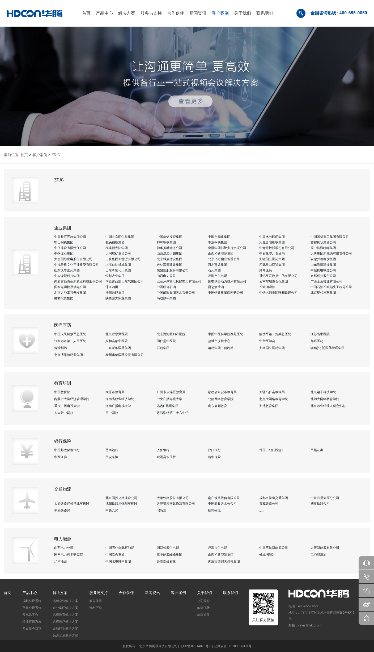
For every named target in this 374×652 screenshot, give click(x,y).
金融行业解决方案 (65, 628)
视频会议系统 (31, 601)
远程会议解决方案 (65, 601)
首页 (24, 155)
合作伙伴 (126, 593)
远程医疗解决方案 (65, 622)
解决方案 (60, 593)
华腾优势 (203, 608)
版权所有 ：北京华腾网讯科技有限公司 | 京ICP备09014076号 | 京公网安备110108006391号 (187, 646)
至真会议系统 (31, 608)
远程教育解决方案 (65, 615)
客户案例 (39, 155)
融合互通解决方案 (65, 635)
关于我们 (204, 593)
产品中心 (29, 593)
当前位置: (11, 155)
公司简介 (203, 601)
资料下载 (95, 608)
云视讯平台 (30, 615)
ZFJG (56, 155)
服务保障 (95, 601)
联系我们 (230, 593)
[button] (104, 13)
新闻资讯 (152, 593)
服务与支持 (98, 593)
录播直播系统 (31, 622)
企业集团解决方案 (65, 608)
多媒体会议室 (31, 628)
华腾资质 (203, 615)
